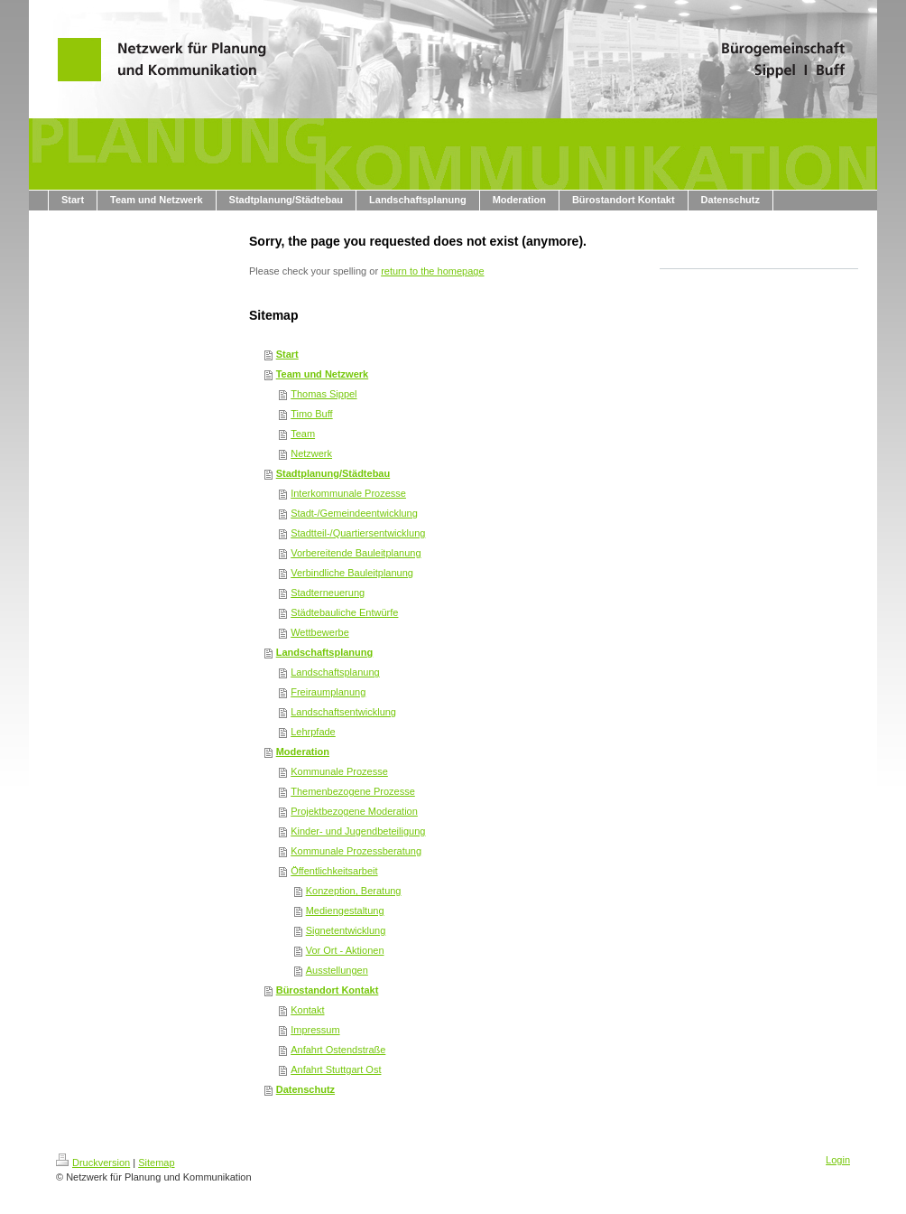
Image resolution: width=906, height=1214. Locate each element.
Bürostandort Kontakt (327, 990)
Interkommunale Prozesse (348, 493)
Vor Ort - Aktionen (345, 950)
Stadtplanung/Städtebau (333, 473)
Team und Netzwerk (322, 374)
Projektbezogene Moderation (354, 811)
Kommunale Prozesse (339, 771)
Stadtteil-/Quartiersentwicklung (358, 533)
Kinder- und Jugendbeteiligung (358, 831)
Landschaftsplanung (325, 652)
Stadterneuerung (328, 592)
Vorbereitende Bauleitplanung (356, 552)
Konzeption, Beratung (354, 890)
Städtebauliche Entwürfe (344, 612)
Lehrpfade (313, 731)
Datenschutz (305, 1089)
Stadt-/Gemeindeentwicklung (354, 513)
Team (303, 433)
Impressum (315, 1029)
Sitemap (156, 1162)
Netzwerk (311, 453)
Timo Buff (311, 413)
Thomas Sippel (323, 393)
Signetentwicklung (346, 930)
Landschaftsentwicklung (343, 711)
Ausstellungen (337, 970)
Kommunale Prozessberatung (356, 850)
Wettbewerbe (320, 632)
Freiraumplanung (328, 691)
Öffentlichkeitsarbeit (334, 870)
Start (287, 354)
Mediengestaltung (345, 910)
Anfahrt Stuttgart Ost (336, 1069)
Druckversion (93, 1162)
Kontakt (307, 1009)
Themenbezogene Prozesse (353, 791)
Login (838, 1159)
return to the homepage (432, 271)
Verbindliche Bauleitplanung (352, 572)
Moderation (302, 751)
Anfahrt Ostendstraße (338, 1049)
